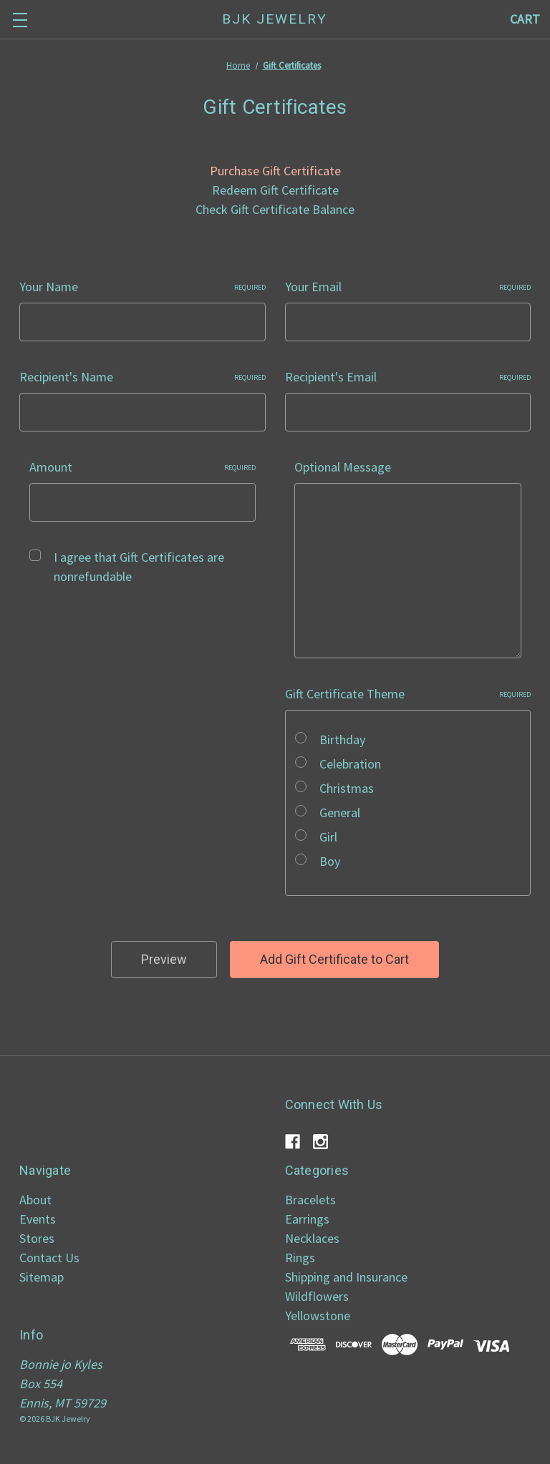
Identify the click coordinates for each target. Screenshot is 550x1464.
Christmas (346, 788)
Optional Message (342, 467)
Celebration (350, 764)
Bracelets (310, 1199)
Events (37, 1219)
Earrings (307, 1219)
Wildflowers (317, 1296)
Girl (328, 837)
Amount (142, 467)
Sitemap (41, 1277)
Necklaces (312, 1238)
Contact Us (49, 1257)
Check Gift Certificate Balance (275, 209)
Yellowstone (317, 1315)
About (35, 1199)
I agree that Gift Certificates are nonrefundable (139, 567)
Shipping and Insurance (346, 1277)
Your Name (142, 286)
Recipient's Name (142, 377)
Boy (329, 861)
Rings (300, 1257)
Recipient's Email (408, 377)
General (339, 812)
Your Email (408, 286)
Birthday (342, 739)
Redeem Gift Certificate (275, 190)
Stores (36, 1238)
